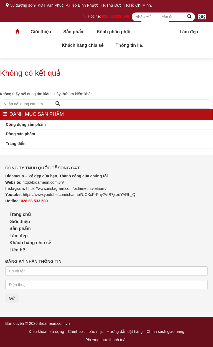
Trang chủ (155, 33)
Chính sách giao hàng (165, 331)
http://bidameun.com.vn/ (43, 182)
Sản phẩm (74, 31)
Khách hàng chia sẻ (82, 45)
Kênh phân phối (113, 31)
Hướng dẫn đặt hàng (125, 331)
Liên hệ (17, 250)
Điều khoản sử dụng (46, 331)
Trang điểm (16, 143)
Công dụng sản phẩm (26, 124)
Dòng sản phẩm (20, 134)
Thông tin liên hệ (133, 45)
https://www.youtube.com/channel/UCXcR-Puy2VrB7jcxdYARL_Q (79, 194)
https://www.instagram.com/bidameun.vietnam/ (66, 188)
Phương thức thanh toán (106, 340)
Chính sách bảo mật (85, 331)
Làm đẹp (189, 31)
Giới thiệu (41, 31)
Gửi (12, 298)
